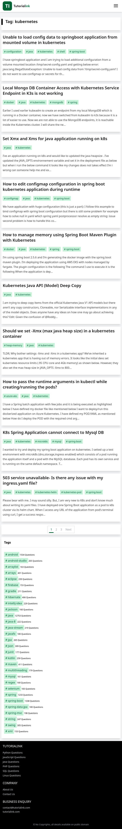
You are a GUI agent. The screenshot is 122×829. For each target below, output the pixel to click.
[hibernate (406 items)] (61, 597)
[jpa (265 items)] (61, 640)
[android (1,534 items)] (61, 554)
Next (68, 529)
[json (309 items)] (61, 646)
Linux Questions (12, 775)
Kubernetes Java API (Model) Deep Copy (42, 285)
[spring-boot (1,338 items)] (61, 700)
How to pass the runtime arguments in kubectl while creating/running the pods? (55, 384)
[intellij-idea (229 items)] (61, 603)
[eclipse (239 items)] (61, 579)
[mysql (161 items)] (61, 676)
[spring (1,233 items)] (61, 694)
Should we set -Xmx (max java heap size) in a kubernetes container (59, 333)
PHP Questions (11, 766)
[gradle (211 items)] (61, 591)
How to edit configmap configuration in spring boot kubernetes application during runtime (54, 186)
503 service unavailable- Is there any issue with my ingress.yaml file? (53, 480)
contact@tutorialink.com (16, 807)
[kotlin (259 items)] (61, 658)
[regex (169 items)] (61, 682)
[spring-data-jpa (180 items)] (61, 707)
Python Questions (13, 752)
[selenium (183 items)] (61, 688)
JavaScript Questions (14, 757)
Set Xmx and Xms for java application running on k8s (55, 138)
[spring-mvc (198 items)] (61, 713)
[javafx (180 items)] (61, 633)
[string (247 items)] (61, 719)
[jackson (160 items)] (61, 609)
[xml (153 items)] (61, 731)
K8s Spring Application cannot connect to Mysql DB (53, 432)
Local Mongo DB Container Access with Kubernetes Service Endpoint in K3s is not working (61, 90)
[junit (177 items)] (61, 652)
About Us (8, 789)
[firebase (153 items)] (61, 585)
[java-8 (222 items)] (61, 621)
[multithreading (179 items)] (61, 670)
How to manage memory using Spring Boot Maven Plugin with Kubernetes (59, 237)
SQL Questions (11, 770)
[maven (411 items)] (61, 664)
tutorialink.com (11, 811)
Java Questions (11, 761)
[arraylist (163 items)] (61, 566)
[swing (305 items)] (61, 725)
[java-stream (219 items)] (61, 627)
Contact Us (9, 794)
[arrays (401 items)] (61, 572)
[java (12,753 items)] (61, 615)
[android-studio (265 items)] (61, 560)
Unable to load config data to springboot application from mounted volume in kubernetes (60, 39)
